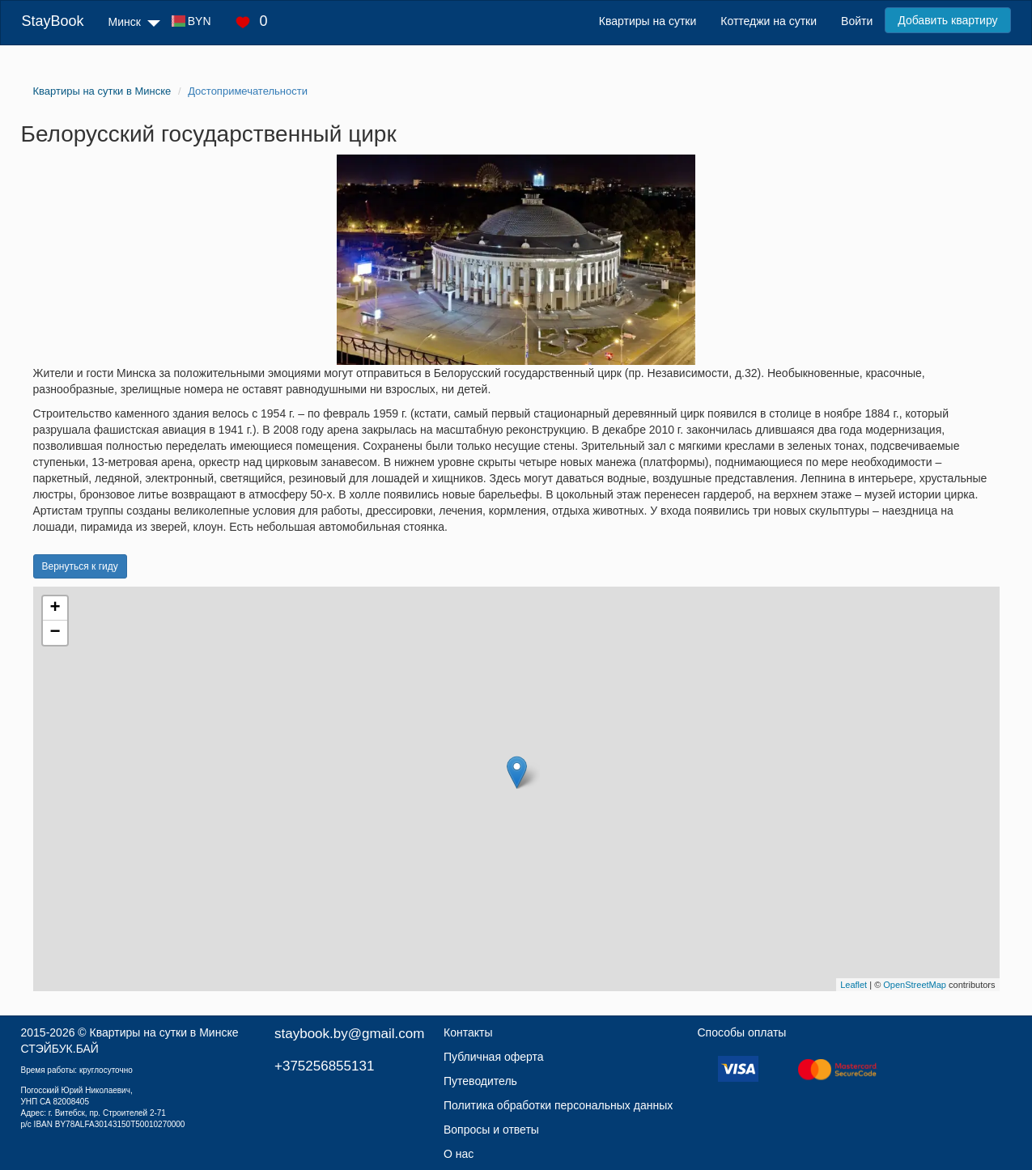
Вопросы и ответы (491, 1129)
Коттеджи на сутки (768, 21)
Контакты (468, 1032)
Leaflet (853, 985)
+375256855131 (324, 1066)
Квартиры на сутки (647, 21)
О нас (459, 1153)
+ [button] (54, 608)
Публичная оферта (494, 1056)
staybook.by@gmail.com (349, 1033)
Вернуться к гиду (80, 566)
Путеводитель (480, 1081)
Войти (857, 21)
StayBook (52, 21)
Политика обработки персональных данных (558, 1105)
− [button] (54, 633)
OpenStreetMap (914, 985)
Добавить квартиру (947, 20)
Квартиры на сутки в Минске (164, 1032)
